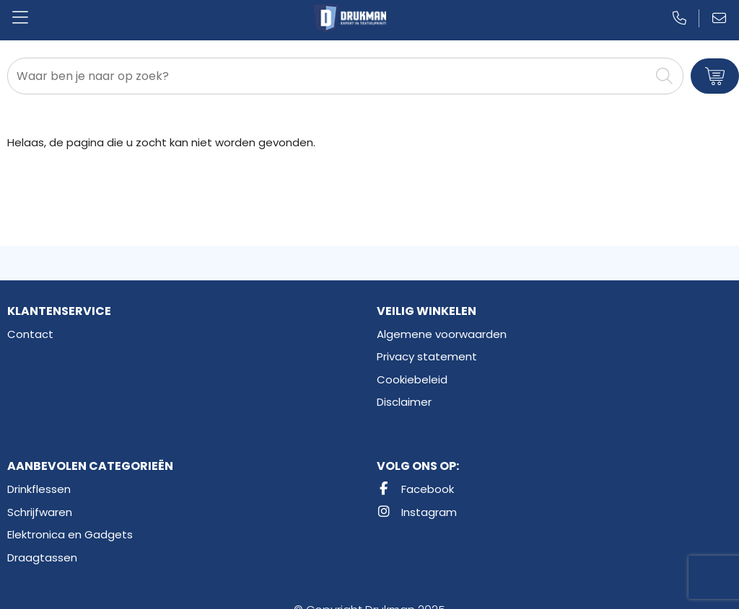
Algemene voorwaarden (442, 334)
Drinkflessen (39, 489)
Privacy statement (427, 356)
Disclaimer (404, 401)
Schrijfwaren (39, 512)
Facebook (415, 489)
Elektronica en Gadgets (70, 534)
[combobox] (329, 76)
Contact (30, 334)
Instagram (417, 512)
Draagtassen (42, 557)
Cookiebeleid (412, 379)
